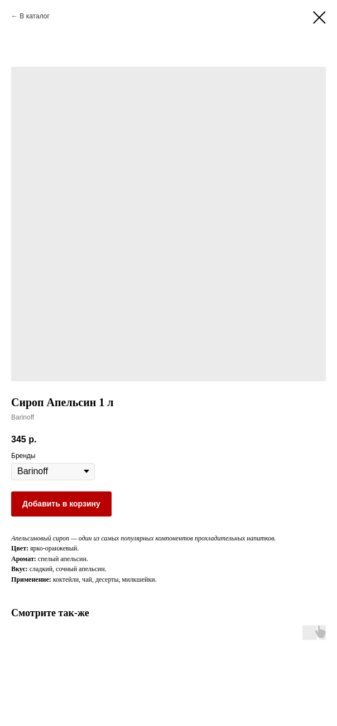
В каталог (34, 16)
